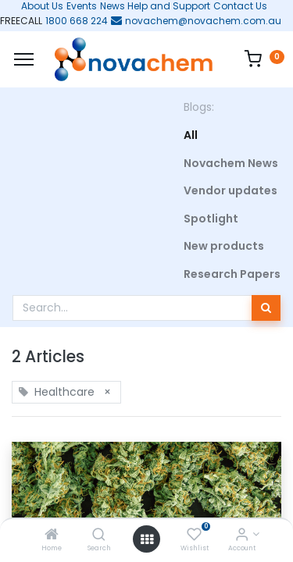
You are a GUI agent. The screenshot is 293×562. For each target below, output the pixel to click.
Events (81, 6)
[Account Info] (241, 535)
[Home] (52, 535)
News (112, 6)
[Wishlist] (194, 535)
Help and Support (168, 6)
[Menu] (24, 59)
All (191, 135)
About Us (37, 6)
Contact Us (240, 6)
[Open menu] (147, 539)
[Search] (98, 535)
